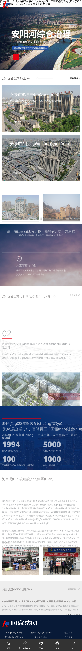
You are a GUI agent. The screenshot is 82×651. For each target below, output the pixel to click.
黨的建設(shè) (41, 637)
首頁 (8, 644)
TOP (74, 644)
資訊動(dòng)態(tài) (14, 637)
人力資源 (68, 637)
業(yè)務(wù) (24, 644)
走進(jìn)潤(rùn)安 (14, 633)
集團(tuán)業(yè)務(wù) (40, 633)
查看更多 (75, 78)
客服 (57, 644)
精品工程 (68, 633)
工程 (41, 644)
